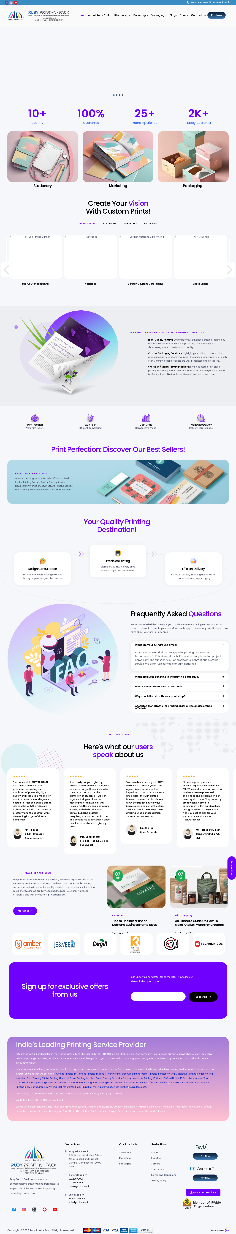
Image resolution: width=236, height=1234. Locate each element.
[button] (4, 61)
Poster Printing (149, 1073)
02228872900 (76, 1178)
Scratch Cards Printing (98, 1078)
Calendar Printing (121, 1078)
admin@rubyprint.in (79, 1186)
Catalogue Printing (186, 1073)
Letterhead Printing (84, 1073)
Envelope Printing (63, 1073)
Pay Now (205, 1156)
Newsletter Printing (142, 1078)
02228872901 (76, 1182)
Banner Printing (166, 1073)
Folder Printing (205, 1073)
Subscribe (203, 996)
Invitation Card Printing (28, 1078)
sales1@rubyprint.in (79, 1202)
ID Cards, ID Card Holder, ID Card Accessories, (177, 1078)
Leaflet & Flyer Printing (108, 1073)
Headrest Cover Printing (72, 1078)
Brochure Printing (131, 1073)
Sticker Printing (50, 1078)
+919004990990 (77, 1198)
